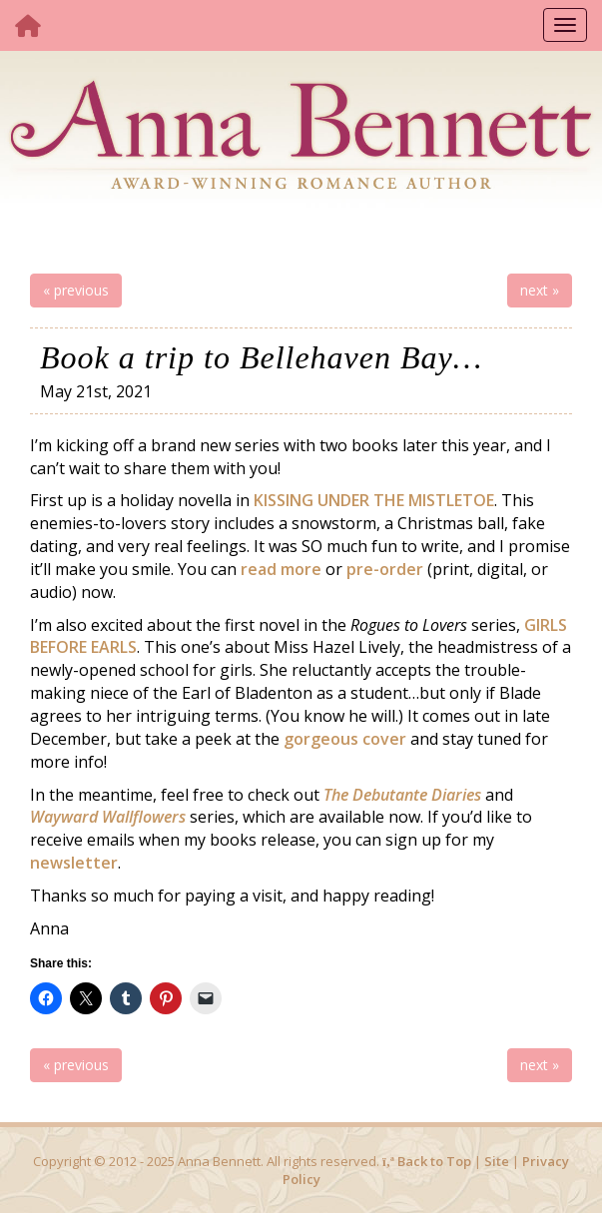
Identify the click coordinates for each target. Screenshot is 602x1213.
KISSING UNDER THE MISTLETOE (374, 500)
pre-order (384, 569)
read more (281, 569)
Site (496, 1161)
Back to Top (426, 1161)
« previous (76, 290)
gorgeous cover (345, 739)
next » (539, 290)
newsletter (74, 863)
